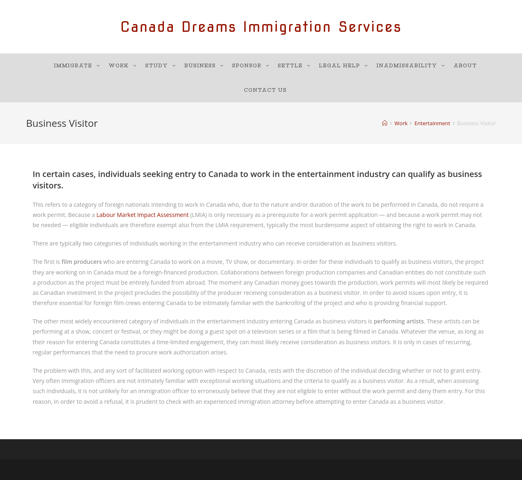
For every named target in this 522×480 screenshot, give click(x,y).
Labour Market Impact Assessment (143, 215)
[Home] (384, 123)
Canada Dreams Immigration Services (261, 26)
